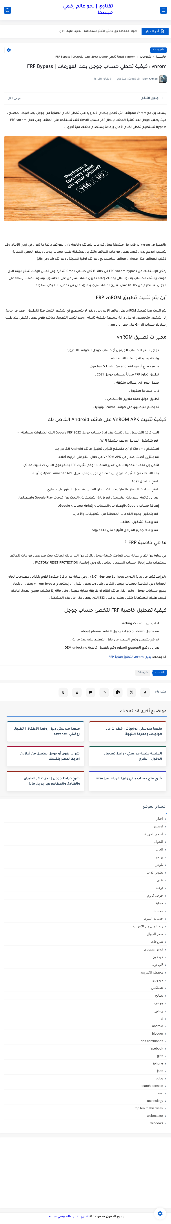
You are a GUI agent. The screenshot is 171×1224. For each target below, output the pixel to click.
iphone (158, 1063)
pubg (159, 1078)
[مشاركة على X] (131, 692)
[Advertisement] (85, 1172)
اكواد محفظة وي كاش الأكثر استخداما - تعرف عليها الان (98, 31)
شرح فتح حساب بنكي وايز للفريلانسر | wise (129, 779)
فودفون (158, 957)
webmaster (155, 1115)
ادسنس (158, 826)
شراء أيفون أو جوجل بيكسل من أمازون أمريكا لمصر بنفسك (50, 756)
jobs (160, 1071)
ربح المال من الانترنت (148, 926)
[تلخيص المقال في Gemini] (104, 692)
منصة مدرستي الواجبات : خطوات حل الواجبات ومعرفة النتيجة (134, 731)
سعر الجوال (155, 934)
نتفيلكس (157, 988)
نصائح (159, 995)
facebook (156, 1048)
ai (161, 1018)
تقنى (159, 880)
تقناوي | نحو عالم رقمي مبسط (88, 10)
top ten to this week (149, 1108)
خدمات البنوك (153, 918)
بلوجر (159, 865)
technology (155, 1101)
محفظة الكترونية (151, 972)
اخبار (159, 818)
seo (160, 1093)
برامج (159, 857)
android (157, 1026)
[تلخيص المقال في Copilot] (63, 692)
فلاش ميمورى (153, 949)
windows (156, 1123)
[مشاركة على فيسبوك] (145, 692)
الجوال (158, 841)
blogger (157, 1033)
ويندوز (159, 1011)
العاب (159, 849)
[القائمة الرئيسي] (163, 10)
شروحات (158, 50)
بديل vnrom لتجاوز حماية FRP (130, 657)
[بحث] (7, 10)
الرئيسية (161, 57)
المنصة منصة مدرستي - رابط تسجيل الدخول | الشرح (133, 756)
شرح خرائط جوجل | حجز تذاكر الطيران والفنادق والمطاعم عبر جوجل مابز (52, 781)
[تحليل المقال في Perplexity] (77, 692)
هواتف (158, 1003)
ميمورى (157, 980)
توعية (159, 888)
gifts (160, 1056)
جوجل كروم (155, 895)
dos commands (152, 1041)
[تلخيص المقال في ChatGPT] (117, 692)
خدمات (158, 911)
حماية (159, 903)
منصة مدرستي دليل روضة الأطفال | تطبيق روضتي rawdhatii (47, 731)
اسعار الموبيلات (152, 834)
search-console (152, 1086)
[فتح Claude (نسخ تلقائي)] (90, 692)
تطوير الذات (155, 872)
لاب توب (157, 965)
